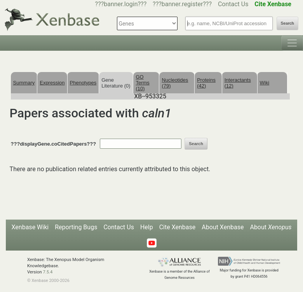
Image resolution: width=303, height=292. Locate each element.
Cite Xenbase (177, 227)
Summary (24, 83)
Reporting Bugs (76, 227)
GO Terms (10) (142, 82)
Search (287, 23)
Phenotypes (83, 83)
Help (146, 227)
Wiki (265, 83)
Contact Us (233, 4)
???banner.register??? (182, 4)
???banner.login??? (121, 4)
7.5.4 (47, 272)
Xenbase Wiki (30, 227)
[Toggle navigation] (292, 43)
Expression (52, 83)
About (270, 227)
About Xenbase (223, 227)
